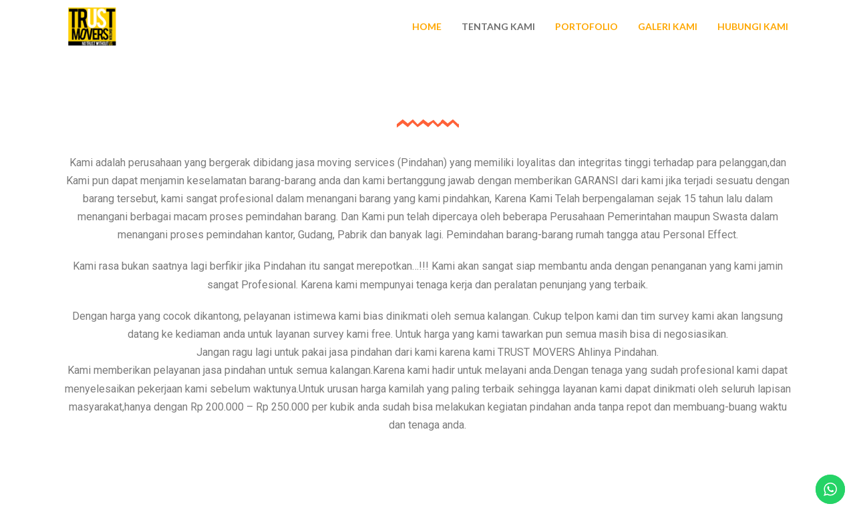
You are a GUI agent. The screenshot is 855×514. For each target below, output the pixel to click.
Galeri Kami (667, 26)
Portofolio (586, 26)
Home (427, 26)
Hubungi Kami (752, 26)
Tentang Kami (498, 26)
